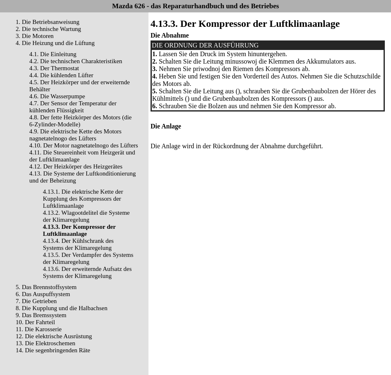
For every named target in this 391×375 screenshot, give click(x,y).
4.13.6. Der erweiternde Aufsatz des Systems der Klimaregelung (87, 272)
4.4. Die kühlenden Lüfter (61, 75)
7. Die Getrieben (36, 301)
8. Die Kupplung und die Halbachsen (61, 308)
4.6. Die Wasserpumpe (57, 96)
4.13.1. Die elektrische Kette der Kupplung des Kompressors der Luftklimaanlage (83, 198)
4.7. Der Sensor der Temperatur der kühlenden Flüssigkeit (73, 107)
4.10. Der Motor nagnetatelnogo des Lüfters (83, 145)
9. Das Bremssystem (41, 315)
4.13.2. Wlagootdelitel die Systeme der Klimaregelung (86, 216)
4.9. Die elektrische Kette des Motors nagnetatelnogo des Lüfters (75, 135)
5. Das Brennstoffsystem (46, 287)
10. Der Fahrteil (35, 322)
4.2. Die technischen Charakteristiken (75, 61)
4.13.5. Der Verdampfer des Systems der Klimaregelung (88, 258)
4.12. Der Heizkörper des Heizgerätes (75, 166)
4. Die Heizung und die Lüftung (55, 43)
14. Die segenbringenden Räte (53, 350)
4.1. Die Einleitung (52, 54)
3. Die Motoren (35, 36)
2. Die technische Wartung (48, 29)
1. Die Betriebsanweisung (48, 22)
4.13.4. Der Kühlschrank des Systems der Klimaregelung (78, 244)
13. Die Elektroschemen (45, 343)
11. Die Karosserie (39, 329)
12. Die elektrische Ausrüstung (54, 336)
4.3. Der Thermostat (54, 68)
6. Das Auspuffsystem (43, 294)
